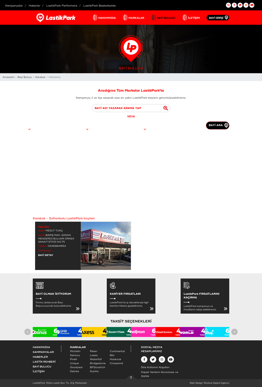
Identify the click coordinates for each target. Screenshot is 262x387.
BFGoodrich (97, 367)
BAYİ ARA (218, 125)
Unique (74, 363)
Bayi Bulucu (25, 77)
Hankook (115, 359)
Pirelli (73, 359)
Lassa (94, 355)
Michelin (75, 351)
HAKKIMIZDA (107, 18)
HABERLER (40, 357)
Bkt (112, 355)
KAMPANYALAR (43, 352)
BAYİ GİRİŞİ (216, 18)
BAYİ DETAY (45, 255)
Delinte (74, 371)
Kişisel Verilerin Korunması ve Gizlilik (159, 374)
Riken (93, 351)
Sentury (75, 355)
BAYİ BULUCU (166, 18)
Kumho (94, 371)
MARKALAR (136, 18)
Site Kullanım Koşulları (155, 367)
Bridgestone (98, 363)
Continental (117, 351)
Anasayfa (8, 77)
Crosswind (116, 363)
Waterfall (96, 359)
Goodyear (76, 367)
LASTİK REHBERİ (44, 361)
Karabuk (40, 77)
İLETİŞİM (194, 18)
